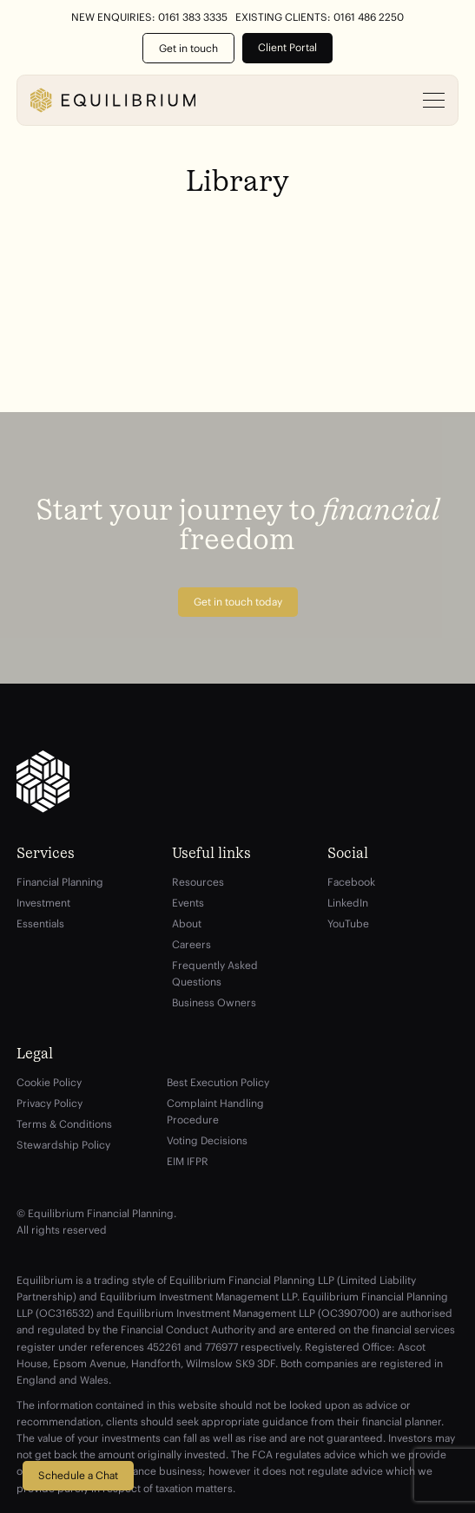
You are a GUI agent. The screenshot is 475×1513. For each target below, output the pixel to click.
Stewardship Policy (63, 1144)
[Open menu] (434, 100)
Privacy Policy (49, 1103)
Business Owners (214, 1002)
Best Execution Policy (218, 1082)
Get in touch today (238, 601)
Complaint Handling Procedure (215, 1111)
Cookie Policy (49, 1082)
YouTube (348, 923)
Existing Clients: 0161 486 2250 (319, 17)
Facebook (351, 881)
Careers (191, 944)
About (186, 923)
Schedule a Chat (78, 1475)
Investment (43, 902)
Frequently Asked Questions (215, 973)
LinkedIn (347, 902)
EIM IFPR (187, 1161)
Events (188, 902)
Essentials (40, 923)
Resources (198, 881)
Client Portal (287, 47)
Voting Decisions (207, 1140)
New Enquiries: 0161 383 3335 (149, 17)
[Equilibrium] (112, 100)
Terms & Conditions (64, 1123)
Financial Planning (59, 881)
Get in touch (188, 48)
